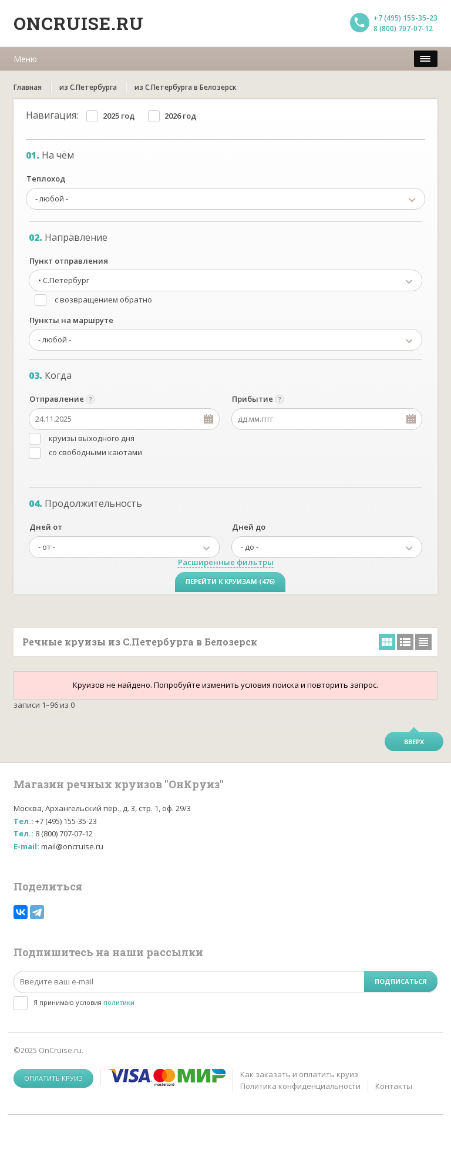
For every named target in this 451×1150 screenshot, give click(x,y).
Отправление (56, 399)
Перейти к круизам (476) (230, 581)
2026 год (180, 115)
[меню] (425, 59)
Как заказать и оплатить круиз (299, 1074)
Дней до (248, 527)
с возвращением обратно (103, 299)
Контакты (393, 1086)
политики (118, 1002)
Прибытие (252, 399)
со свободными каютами (95, 452)
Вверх (414, 741)
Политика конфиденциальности (300, 1086)
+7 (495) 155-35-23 (405, 18)
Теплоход (45, 178)
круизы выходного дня (91, 438)
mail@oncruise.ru (72, 846)
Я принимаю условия (83, 1002)
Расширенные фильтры (226, 562)
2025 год (118, 115)
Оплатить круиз (53, 1078)
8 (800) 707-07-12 (403, 28)
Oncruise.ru (79, 23)
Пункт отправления (68, 260)
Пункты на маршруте (71, 320)
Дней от (45, 527)
